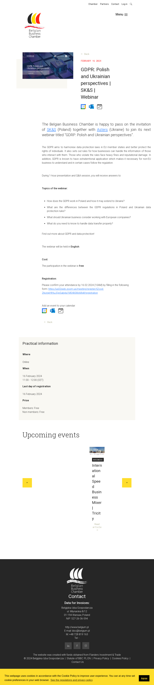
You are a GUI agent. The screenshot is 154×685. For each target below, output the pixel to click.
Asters (102, 129)
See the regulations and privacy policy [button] (72, 680)
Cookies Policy (120, 658)
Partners (104, 4)
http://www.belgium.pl (77, 627)
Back (85, 53)
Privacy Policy (101, 658)
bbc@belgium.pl (81, 630)
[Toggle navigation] (121, 14)
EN (89, 658)
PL (85, 658)
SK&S (51, 129)
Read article (97, 527)
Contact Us (78, 661)
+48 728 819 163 (78, 634)
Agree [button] (144, 678)
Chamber (93, 4)
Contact (115, 4)
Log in (124, 4)
